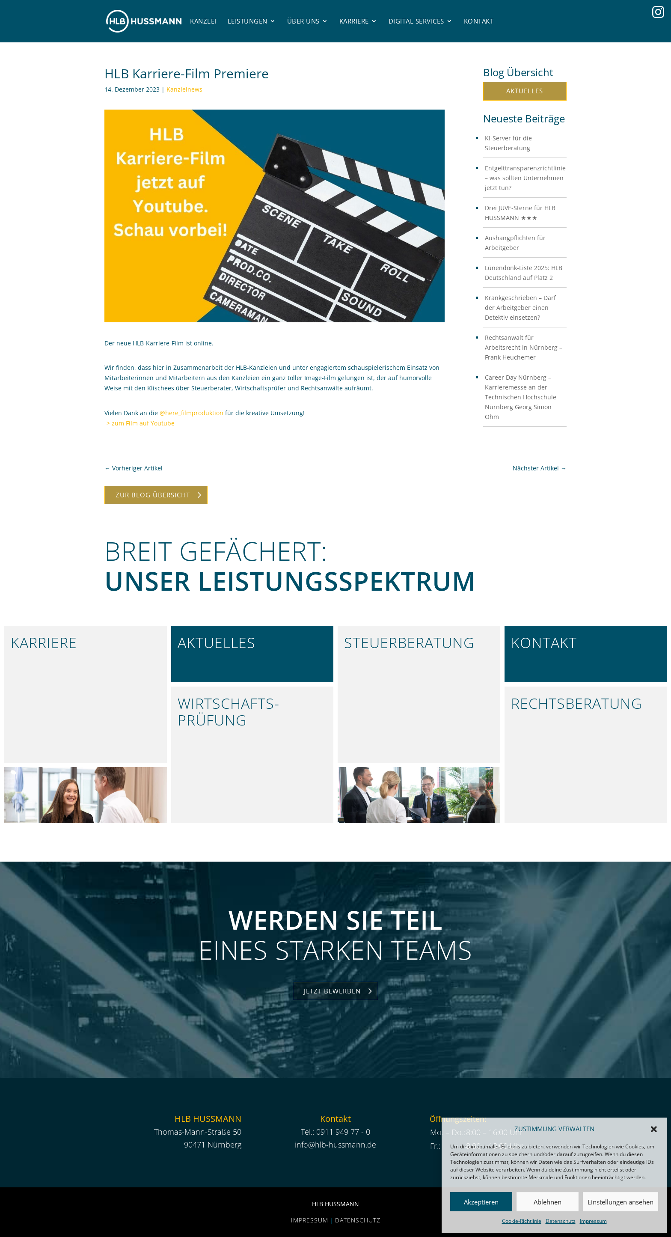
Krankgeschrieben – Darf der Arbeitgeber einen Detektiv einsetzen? (520, 307)
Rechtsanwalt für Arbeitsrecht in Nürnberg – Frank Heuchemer (523, 347)
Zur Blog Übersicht (153, 495)
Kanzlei (203, 21)
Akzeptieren (481, 1202)
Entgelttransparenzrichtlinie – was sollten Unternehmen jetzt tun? (525, 178)
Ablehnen (547, 1202)
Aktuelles (524, 90)
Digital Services (416, 21)
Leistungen (247, 21)
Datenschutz (561, 1221)
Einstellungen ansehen (620, 1202)
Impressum (593, 1221)
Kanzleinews (184, 89)
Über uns (303, 21)
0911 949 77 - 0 (343, 1132)
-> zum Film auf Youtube (139, 423)
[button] (654, 1129)
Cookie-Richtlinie (521, 1221)
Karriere (354, 21)
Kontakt (479, 21)
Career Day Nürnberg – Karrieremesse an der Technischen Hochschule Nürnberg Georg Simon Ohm (520, 397)
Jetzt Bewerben (332, 991)
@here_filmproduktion (191, 413)
